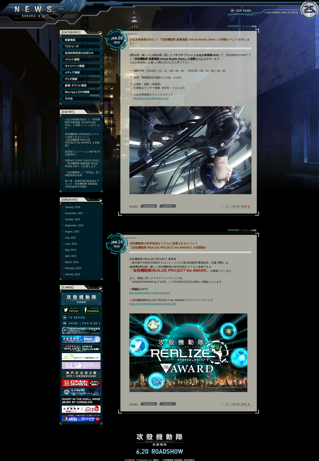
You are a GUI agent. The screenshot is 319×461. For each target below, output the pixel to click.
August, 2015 (72, 231)
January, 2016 (72, 207)
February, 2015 (73, 268)
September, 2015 (74, 225)
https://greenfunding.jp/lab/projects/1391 (152, 303)
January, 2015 (72, 274)
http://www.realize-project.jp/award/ (149, 292)
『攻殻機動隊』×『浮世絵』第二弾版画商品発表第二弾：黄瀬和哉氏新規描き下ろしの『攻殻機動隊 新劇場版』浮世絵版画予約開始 (83, 179)
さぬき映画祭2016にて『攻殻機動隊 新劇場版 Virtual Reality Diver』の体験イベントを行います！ (82, 123)
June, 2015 (71, 243)
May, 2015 (70, 250)
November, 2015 (74, 213)
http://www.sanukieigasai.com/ (151, 98)
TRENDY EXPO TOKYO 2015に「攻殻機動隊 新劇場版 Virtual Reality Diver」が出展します (82, 163)
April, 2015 (70, 256)
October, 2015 (72, 219)
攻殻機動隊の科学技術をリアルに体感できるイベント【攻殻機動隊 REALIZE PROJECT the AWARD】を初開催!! (82, 140)
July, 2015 (70, 237)
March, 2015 (72, 262)
